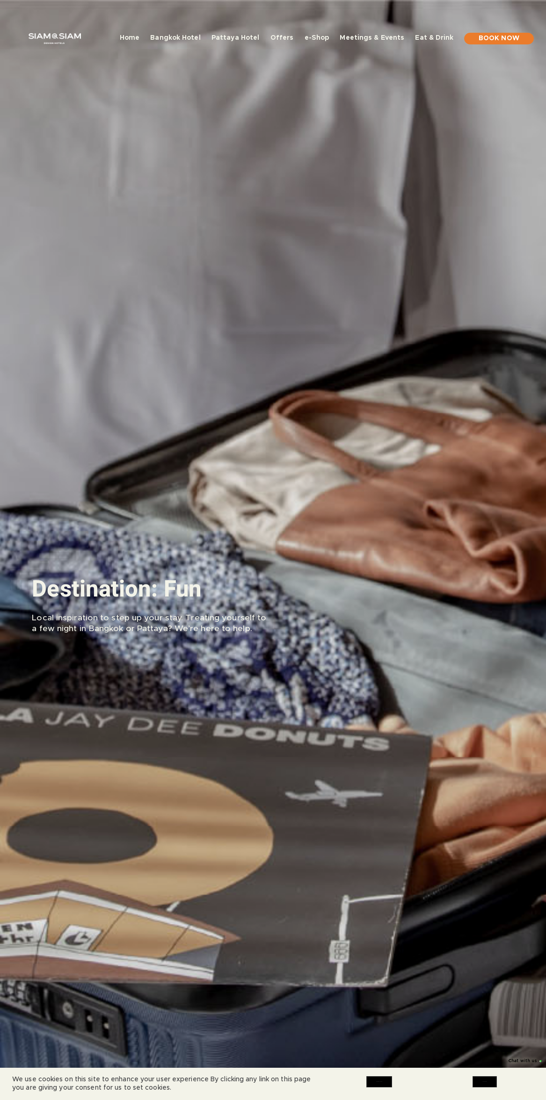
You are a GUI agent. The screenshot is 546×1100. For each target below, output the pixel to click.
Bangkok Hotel (175, 38)
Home (129, 38)
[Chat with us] (533, 1061)
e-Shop (317, 38)
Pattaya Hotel (235, 38)
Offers (282, 38)
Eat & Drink (434, 40)
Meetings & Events (372, 38)
